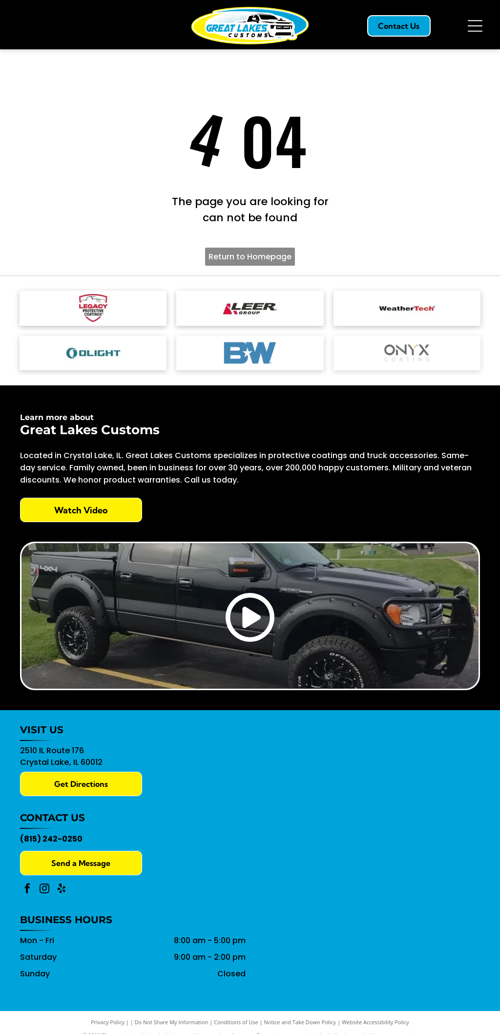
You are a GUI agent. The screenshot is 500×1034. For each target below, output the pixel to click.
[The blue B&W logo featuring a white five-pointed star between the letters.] (249, 352)
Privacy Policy (108, 1021)
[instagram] (44, 888)
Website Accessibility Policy (375, 1021)
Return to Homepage (250, 256)
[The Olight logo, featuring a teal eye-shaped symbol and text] (93, 352)
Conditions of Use (236, 1021)
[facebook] (27, 888)
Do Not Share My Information (171, 1021)
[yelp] (61, 888)
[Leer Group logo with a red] (249, 308)
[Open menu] (475, 26)
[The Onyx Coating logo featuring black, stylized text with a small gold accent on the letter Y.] (406, 352)
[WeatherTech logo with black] (406, 308)
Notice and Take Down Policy (300, 1021)
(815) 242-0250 (51, 838)
